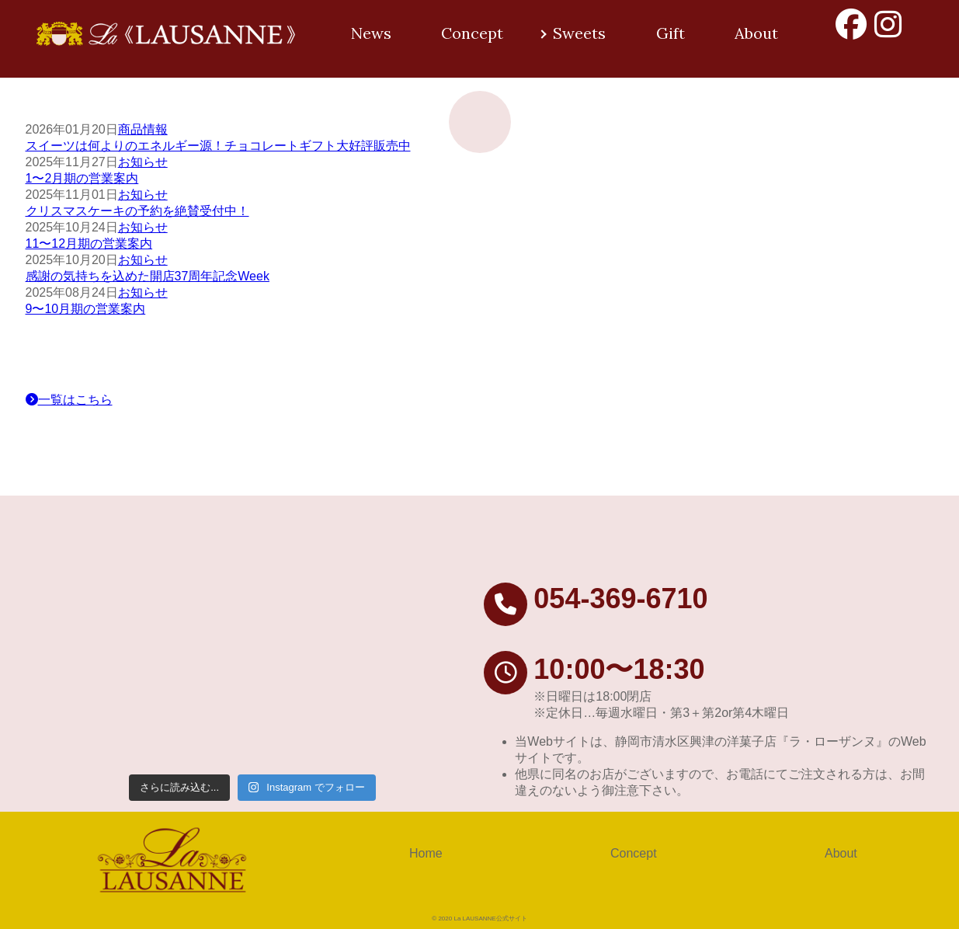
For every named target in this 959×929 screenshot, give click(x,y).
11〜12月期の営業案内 (89, 243)
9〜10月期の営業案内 (86, 308)
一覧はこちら (69, 399)
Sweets (579, 33)
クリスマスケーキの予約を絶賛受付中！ (137, 210)
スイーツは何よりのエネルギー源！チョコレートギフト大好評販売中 (218, 145)
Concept (472, 33)
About (756, 33)
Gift (670, 33)
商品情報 (143, 129)
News (371, 33)
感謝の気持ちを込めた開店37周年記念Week (147, 276)
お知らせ (143, 162)
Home (426, 853)
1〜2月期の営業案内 (82, 178)
